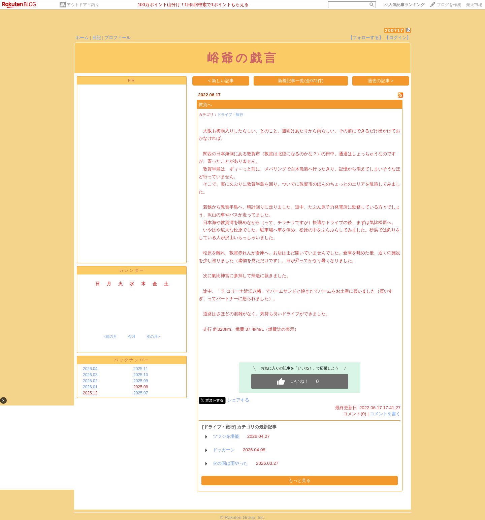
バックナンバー (132, 360)
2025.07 (140, 393)
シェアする (238, 399)
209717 (394, 30)
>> (404, 4)
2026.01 (90, 387)
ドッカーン (224, 449)
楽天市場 (474, 4)
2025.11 (140, 368)
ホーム (82, 37)
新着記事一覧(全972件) (300, 80)
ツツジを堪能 (226, 436)
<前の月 (110, 336)
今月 (131, 336)
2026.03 (90, 374)
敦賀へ (205, 104)
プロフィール (117, 37)
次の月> (153, 336)
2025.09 (140, 381)
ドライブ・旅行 (230, 114)
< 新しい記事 (221, 80)
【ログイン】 (398, 37)
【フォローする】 (365, 37)
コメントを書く (385, 413)
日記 (96, 37)
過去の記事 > (381, 80)
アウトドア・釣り (83, 4)
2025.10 (140, 374)
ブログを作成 (449, 4)
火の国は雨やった (230, 463)
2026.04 (90, 368)
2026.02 (90, 381)
